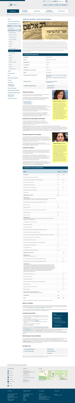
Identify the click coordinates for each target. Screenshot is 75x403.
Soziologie (10, 66)
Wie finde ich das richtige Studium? (14, 21)
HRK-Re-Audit (14, 397)
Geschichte (10, 43)
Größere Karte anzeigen (42, 380)
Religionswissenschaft (12, 62)
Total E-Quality (10, 400)
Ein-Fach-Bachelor (11, 28)
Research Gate (12, 381)
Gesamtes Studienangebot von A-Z (14, 23)
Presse (40, 395)
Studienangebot (13, 14)
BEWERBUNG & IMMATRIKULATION (30, 85)
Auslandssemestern (38, 321)
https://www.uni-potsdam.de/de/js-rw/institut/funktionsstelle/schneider (60, 322)
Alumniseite (28, 129)
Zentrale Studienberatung (29, 351)
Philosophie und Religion (27, 101)
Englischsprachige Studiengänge (13, 90)
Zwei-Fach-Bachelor (22, 14)
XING (10, 383)
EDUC (24, 398)
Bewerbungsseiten (28, 341)
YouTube (11, 385)
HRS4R (9, 398)
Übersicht (9, 19)
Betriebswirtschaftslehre (13, 34)
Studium (15, 4)
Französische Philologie (12, 39)
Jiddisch (44, 114)
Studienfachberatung (51, 351)
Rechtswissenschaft (11, 73)
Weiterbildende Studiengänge (13, 77)
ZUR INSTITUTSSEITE (51, 87)
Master (9, 75)
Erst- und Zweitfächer (54, 339)
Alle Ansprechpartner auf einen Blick (28, 377)
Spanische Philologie (12, 68)
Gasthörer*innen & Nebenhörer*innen (11, 95)
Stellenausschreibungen (42, 396)
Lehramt (9, 71)
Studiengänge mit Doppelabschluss (14, 92)
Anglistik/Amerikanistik (12, 32)
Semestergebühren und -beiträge (51, 81)
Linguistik (10, 55)
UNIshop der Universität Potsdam (44, 397)
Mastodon (11, 379)
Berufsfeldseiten (25, 130)
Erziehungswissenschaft (12, 37)
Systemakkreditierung (11, 399)
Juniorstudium (10, 82)
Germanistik (11, 41)
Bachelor (17, 14)
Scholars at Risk (25, 396)
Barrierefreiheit (25, 381)
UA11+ (24, 400)
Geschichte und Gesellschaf (27, 102)
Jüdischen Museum (39, 330)
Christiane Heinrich (22, 365)
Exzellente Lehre (10, 396)
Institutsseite (50, 353)
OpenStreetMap (62, 379)
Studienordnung (50, 349)
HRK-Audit (9, 397)
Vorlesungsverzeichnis (42, 398)
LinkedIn (11, 377)
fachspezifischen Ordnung (39, 164)
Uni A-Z (52, 1)
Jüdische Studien (28, 14)
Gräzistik (10, 46)
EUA (23, 397)
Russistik (10, 64)
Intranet (46, 1)
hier (37, 145)
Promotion (10, 80)
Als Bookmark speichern (58, 395)
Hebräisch (45, 112)
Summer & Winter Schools (12, 98)
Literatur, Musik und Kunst (27, 103)
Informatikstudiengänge (12, 88)
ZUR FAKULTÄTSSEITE (51, 85)
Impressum (25, 379)
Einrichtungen (37, 320)
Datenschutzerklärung (26, 380)
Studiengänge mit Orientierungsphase (11, 85)
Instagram (11, 375)
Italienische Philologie (12, 48)
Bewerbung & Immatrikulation (29, 349)
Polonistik (10, 59)
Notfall (49, 1)
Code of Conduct (10, 395)
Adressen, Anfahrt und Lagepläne (44, 399)
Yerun (24, 399)
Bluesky (11, 370)
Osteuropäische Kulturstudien (39, 307)
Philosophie (10, 57)
